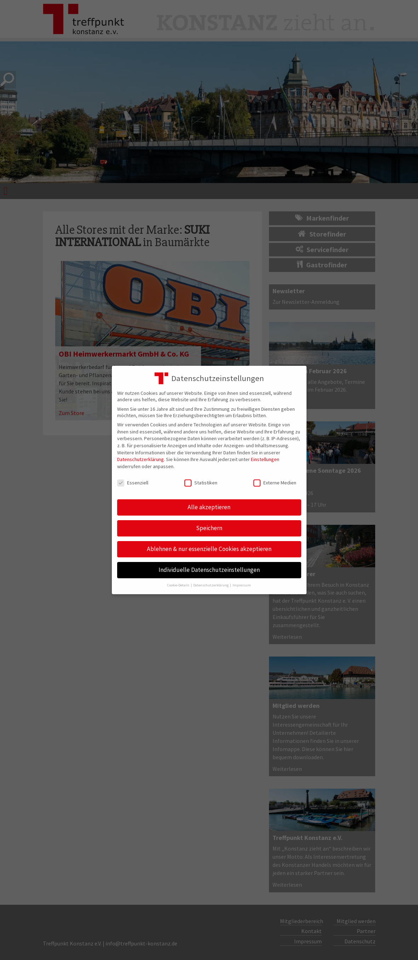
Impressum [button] (242, 585)
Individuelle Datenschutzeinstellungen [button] (209, 570)
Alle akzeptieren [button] (209, 507)
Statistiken (200, 482)
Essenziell (132, 482)
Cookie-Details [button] (178, 585)
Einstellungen (265, 459)
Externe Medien (274, 482)
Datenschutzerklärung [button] (211, 585)
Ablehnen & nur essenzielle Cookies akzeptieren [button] (209, 549)
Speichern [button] (209, 528)
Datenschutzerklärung (140, 459)
